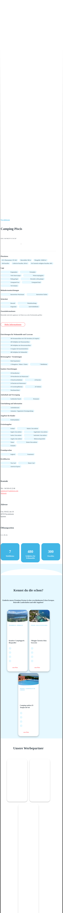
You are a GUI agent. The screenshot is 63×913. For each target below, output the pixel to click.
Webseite (4, 493)
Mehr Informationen (13, 324)
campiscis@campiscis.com (9, 491)
